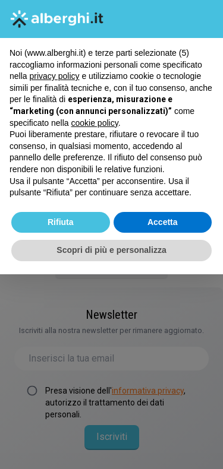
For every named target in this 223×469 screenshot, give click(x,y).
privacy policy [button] (54, 76)
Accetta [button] (162, 222)
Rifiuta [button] (61, 222)
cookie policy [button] (94, 123)
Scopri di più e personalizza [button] (111, 250)
